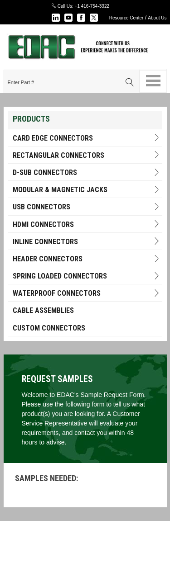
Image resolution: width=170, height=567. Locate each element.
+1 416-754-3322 (92, 6)
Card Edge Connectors (86, 138)
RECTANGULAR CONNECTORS (86, 155)
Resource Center (126, 17)
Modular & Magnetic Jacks (86, 189)
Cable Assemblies (43, 310)
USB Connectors (86, 207)
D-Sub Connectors (86, 172)
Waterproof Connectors (86, 293)
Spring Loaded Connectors (86, 276)
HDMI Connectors (86, 224)
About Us (157, 17)
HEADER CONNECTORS (86, 259)
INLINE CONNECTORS (86, 241)
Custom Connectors (49, 328)
